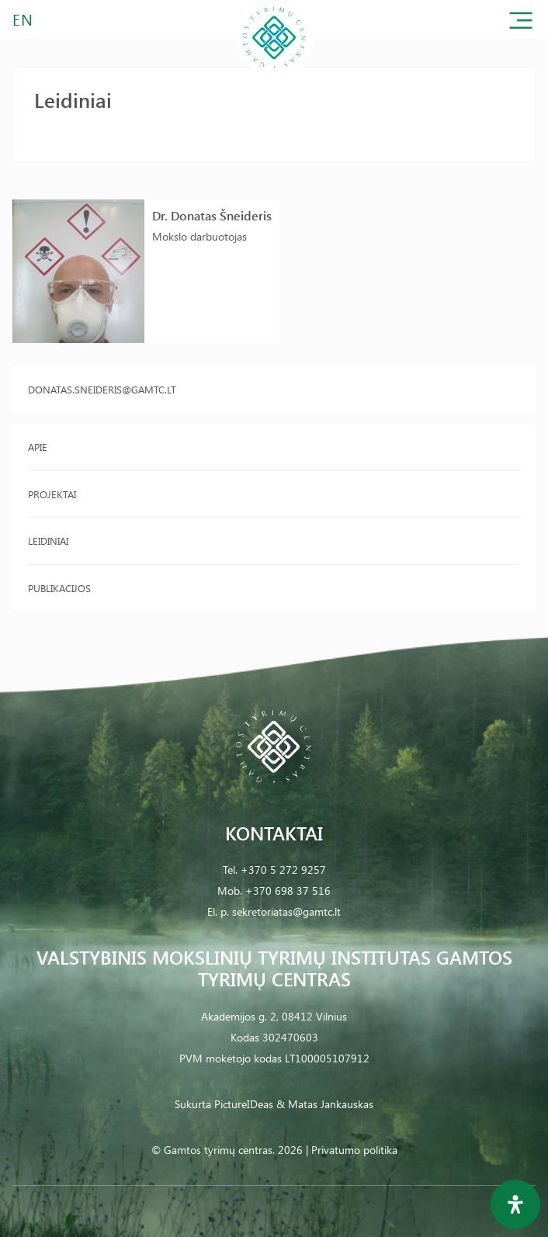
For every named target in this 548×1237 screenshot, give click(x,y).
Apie (37, 446)
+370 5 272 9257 (283, 869)
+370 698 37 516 (288, 890)
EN (23, 19)
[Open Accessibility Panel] (515, 1204)
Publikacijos (59, 587)
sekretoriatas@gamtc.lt (286, 911)
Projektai (52, 494)
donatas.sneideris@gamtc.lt (102, 389)
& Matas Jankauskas (324, 1104)
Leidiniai (48, 540)
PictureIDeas (243, 1104)
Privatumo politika (354, 1149)
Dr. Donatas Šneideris (212, 215)
